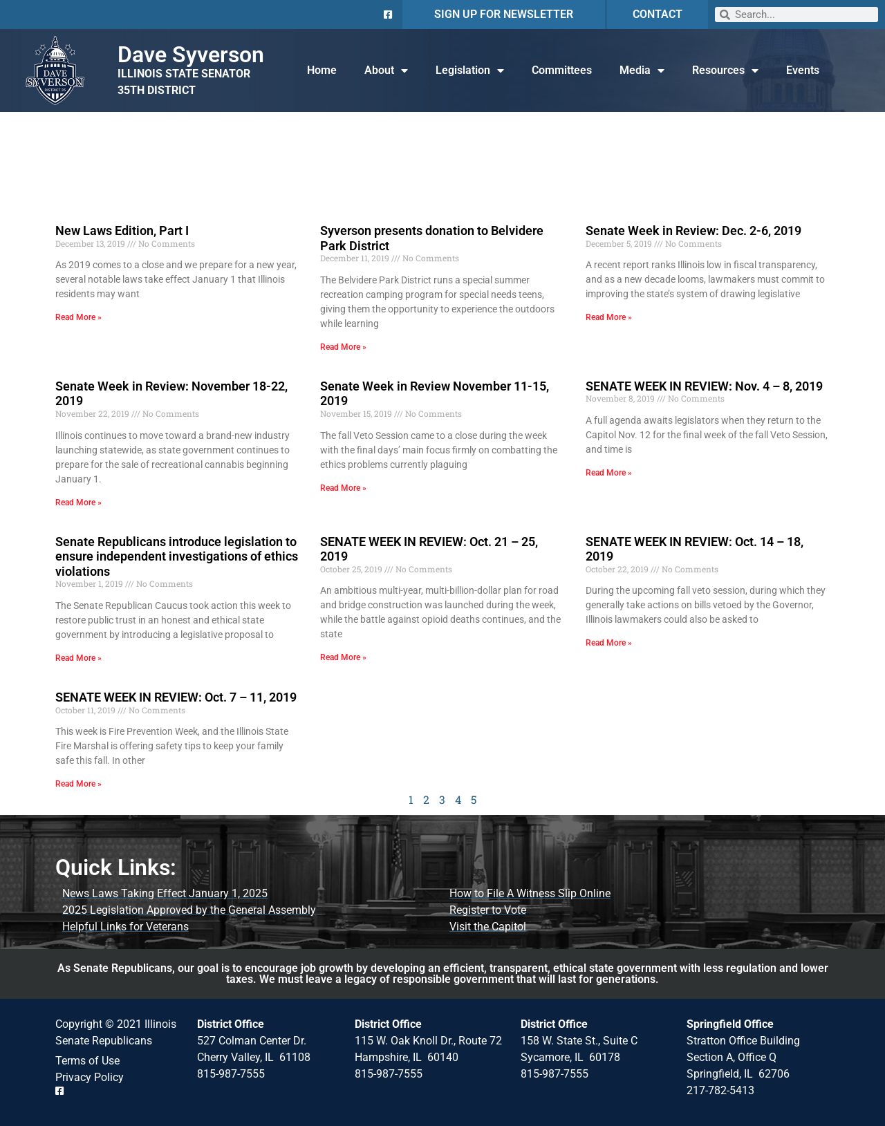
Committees (562, 70)
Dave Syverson (191, 54)
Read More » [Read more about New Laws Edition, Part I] (78, 317)
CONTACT (657, 14)
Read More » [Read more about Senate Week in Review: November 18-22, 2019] (78, 502)
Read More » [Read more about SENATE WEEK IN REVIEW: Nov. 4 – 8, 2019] (609, 473)
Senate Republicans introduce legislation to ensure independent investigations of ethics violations (176, 556)
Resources (725, 70)
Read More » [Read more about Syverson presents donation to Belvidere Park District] (343, 347)
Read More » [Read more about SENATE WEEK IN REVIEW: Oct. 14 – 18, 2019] (609, 643)
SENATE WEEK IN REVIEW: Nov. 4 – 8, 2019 (704, 386)
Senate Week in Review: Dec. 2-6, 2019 (693, 230)
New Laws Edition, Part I (122, 230)
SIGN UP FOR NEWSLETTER (503, 14)
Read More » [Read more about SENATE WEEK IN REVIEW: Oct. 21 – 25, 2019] (343, 657)
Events (802, 70)
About (386, 70)
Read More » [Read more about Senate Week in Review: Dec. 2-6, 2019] (609, 317)
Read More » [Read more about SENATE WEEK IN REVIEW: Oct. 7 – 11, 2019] (78, 784)
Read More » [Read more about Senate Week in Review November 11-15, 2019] (343, 488)
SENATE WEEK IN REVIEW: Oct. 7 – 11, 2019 (176, 697)
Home (322, 70)
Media (642, 70)
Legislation (470, 70)
